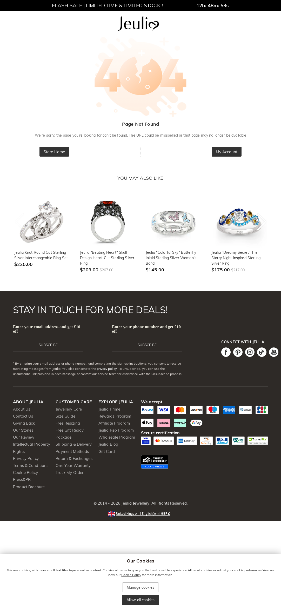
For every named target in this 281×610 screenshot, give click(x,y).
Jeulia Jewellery (134, 503)
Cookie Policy (25, 472)
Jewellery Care (69, 409)
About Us (21, 409)
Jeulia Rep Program (116, 430)
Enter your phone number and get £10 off (146, 329)
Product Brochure (29, 486)
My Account (226, 151)
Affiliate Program (114, 423)
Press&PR (22, 479)
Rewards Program (114, 416)
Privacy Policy (26, 458)
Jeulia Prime (109, 409)
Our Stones (23, 430)
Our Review (23, 437)
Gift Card (106, 451)
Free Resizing (68, 423)
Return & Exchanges (74, 458)
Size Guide (65, 416)
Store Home (54, 151)
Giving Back (24, 423)
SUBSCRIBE (48, 345)
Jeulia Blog (108, 444)
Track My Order (69, 472)
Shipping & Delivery (74, 444)
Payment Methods (72, 451)
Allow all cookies (140, 600)
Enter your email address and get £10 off (46, 329)
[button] (140, 513)
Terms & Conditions (30, 465)
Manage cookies (140, 587)
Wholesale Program (116, 437)
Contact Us (23, 416)
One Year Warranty (73, 465)
